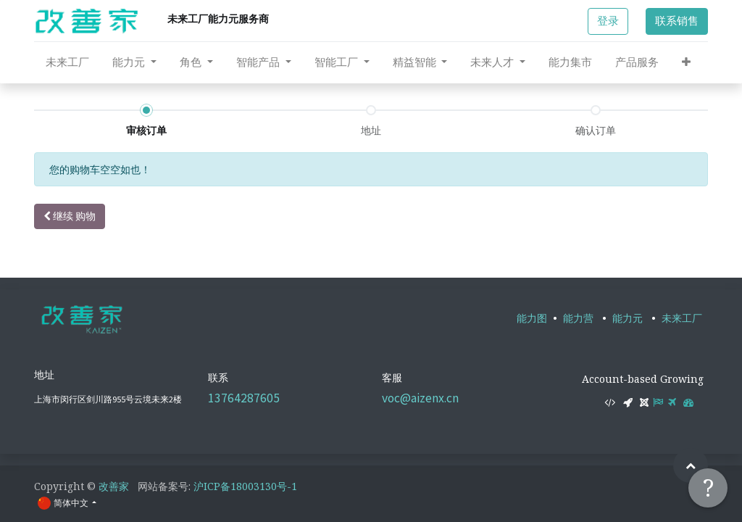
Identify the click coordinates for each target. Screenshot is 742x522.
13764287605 (244, 398)
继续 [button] (69, 216)
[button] (686, 62)
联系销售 (677, 21)
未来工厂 (682, 318)
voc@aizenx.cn (420, 398)
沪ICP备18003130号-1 (245, 486)
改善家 (114, 486)
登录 (608, 21)
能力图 (532, 318)
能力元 (627, 318)
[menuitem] (67, 62)
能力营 (578, 318)
